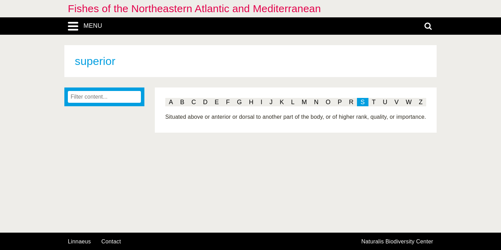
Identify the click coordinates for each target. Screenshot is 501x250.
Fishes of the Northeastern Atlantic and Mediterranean (194, 8)
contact (111, 241)
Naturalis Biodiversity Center (397, 241)
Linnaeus (79, 241)
